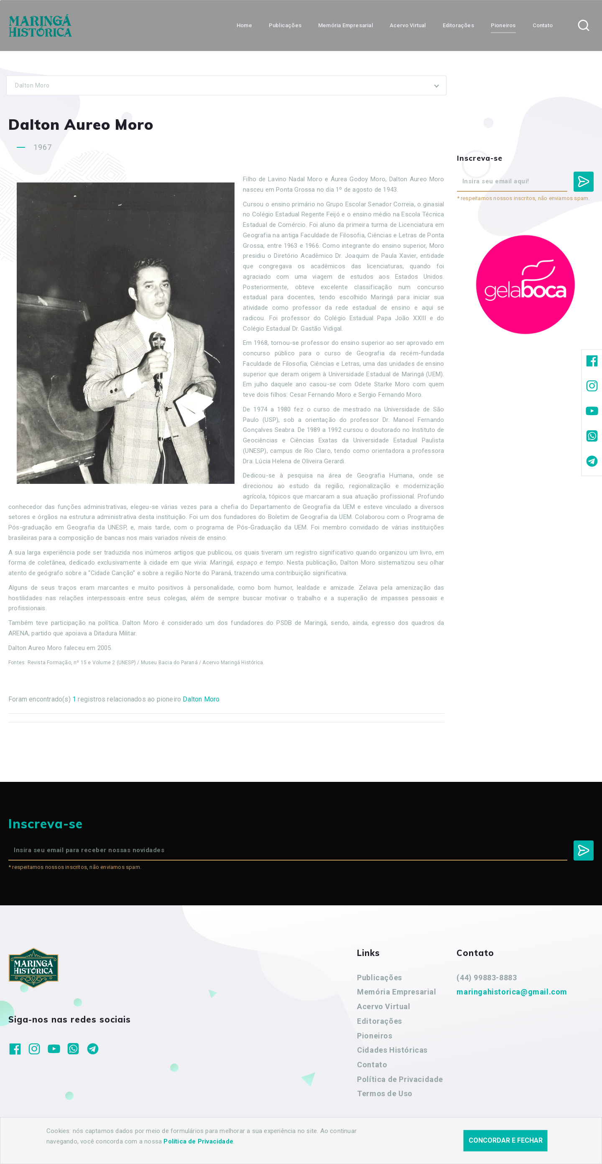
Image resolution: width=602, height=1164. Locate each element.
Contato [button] (543, 25)
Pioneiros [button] (503, 25)
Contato (372, 1064)
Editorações (379, 1021)
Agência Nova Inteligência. (260, 1146)
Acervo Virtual (383, 1006)
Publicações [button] (285, 25)
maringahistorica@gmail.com (512, 991)
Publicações (379, 977)
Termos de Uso (385, 1093)
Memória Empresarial (396, 991)
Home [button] (244, 25)
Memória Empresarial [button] (345, 25)
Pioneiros (374, 1035)
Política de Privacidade (400, 1079)
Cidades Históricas (392, 1050)
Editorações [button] (458, 25)
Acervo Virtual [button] (408, 25)
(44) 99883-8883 (487, 977)
